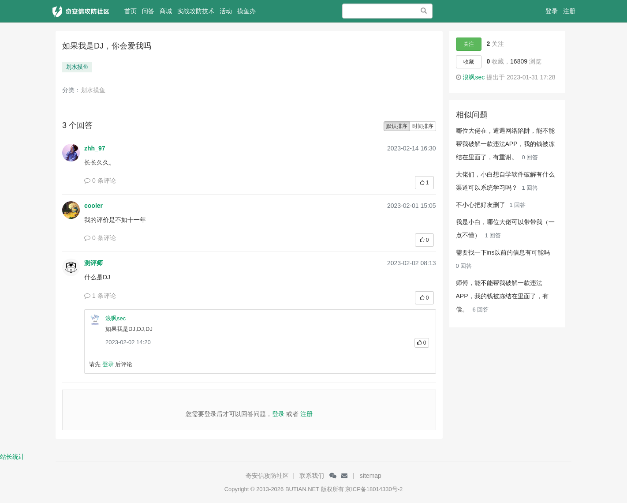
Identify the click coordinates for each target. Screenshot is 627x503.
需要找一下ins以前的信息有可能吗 (503, 252)
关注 (468, 44)
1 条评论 (100, 295)
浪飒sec (115, 318)
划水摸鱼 (77, 67)
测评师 (93, 263)
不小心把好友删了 (481, 204)
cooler (93, 205)
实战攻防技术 (195, 11)
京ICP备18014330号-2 (374, 489)
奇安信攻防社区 (267, 475)
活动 (226, 11)
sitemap (370, 475)
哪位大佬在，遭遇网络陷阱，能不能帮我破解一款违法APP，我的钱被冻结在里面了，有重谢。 (505, 144)
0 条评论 (100, 180)
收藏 (468, 62)
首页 (131, 14)
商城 (166, 11)
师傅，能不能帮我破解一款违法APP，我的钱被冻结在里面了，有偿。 (502, 296)
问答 (148, 11)
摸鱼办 (246, 11)
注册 (569, 11)
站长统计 (12, 456)
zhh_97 (94, 148)
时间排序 (422, 126)
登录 (551, 11)
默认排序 (396, 126)
